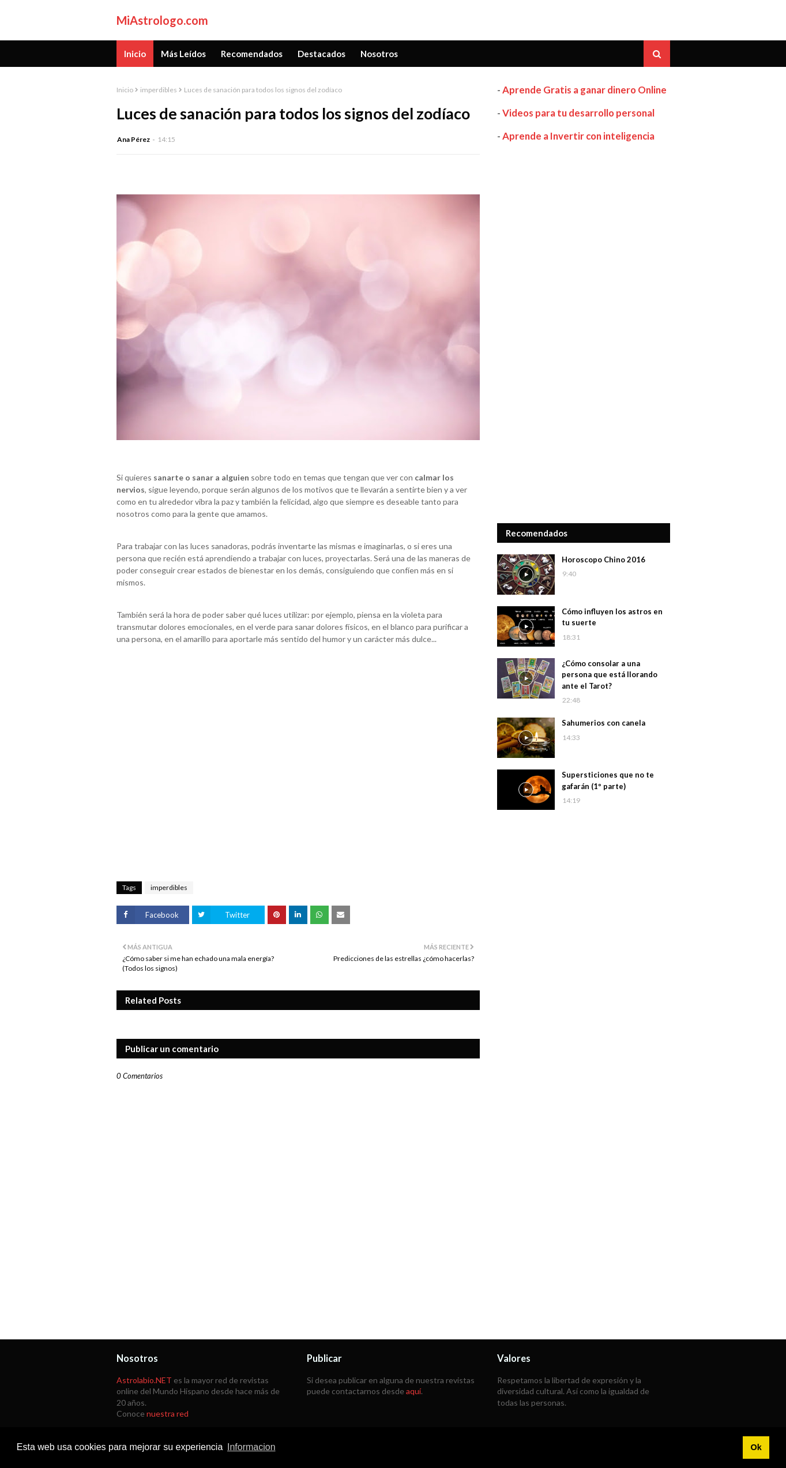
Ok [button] (755, 1447)
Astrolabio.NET (144, 1380)
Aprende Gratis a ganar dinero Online (584, 90)
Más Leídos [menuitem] (183, 53)
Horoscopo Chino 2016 (603, 559)
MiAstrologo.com (162, 20)
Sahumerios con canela (603, 722)
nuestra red (167, 1413)
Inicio (124, 89)
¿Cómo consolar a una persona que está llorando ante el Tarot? (609, 674)
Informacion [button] (251, 1447)
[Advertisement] (583, 333)
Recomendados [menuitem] (252, 53)
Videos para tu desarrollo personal (578, 113)
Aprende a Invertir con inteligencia (578, 136)
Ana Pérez (133, 139)
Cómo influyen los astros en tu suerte (612, 617)
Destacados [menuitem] (321, 53)
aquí (413, 1391)
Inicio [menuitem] (135, 53)
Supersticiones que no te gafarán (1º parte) (608, 780)
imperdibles (158, 89)
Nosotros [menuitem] (379, 53)
